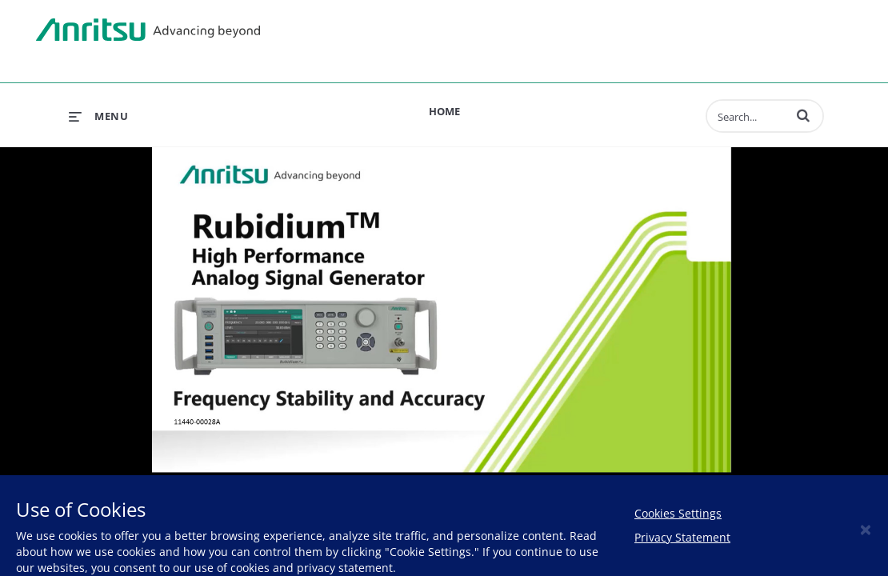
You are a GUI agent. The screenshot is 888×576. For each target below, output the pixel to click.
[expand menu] (98, 116)
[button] (803, 115)
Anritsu (148, 30)
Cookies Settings (678, 513)
